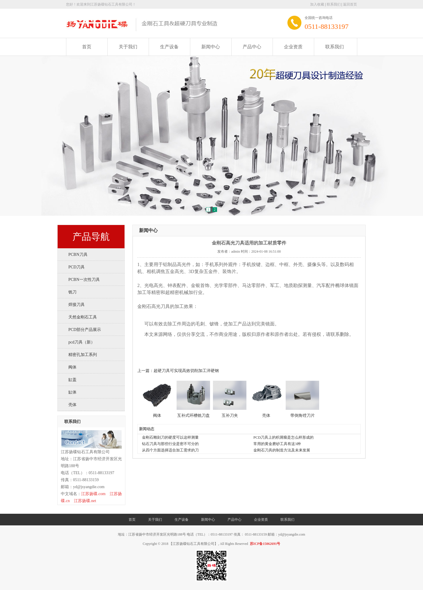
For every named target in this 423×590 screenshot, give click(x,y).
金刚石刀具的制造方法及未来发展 (281, 450)
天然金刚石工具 (82, 317)
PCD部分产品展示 (84, 329)
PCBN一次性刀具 (84, 279)
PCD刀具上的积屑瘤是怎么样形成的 (283, 437)
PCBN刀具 (78, 254)
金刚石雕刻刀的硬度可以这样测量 (170, 437)
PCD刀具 (76, 267)
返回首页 (350, 4)
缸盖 (72, 379)
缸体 (72, 392)
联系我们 (334, 4)
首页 (86, 46)
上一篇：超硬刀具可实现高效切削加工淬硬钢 (178, 370)
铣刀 (72, 292)
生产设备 (169, 46)
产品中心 (252, 46)
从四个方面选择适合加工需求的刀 (170, 450)
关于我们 (128, 46)
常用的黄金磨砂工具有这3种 (277, 444)
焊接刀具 (76, 304)
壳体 (72, 404)
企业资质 (293, 46)
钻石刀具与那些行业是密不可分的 (170, 444)
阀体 (72, 367)
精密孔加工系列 (82, 354)
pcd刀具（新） (81, 342)
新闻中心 (210, 46)
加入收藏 (317, 4)
